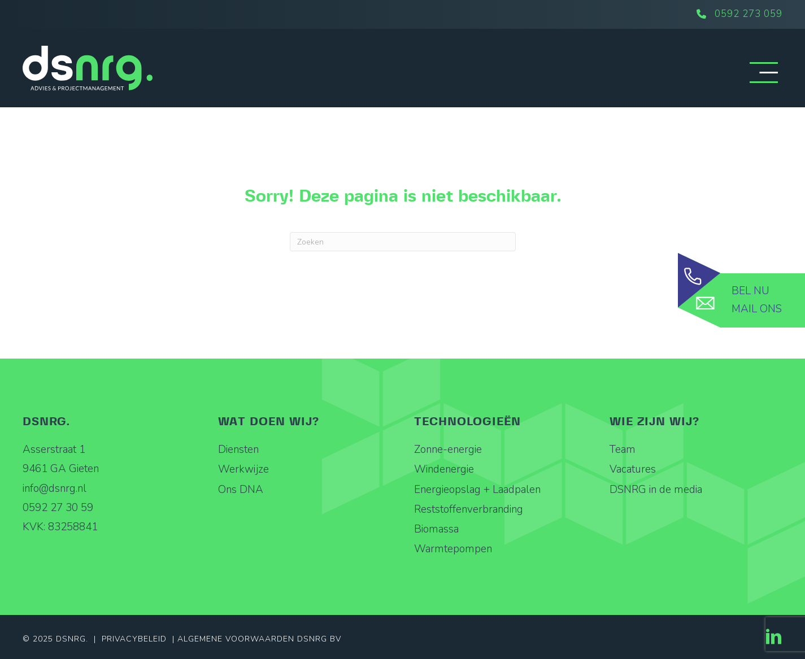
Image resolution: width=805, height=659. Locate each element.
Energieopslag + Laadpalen (477, 489)
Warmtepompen (453, 549)
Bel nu (750, 290)
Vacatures (633, 469)
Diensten (238, 449)
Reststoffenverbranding (468, 509)
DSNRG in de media (656, 489)
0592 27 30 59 (58, 507)
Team (623, 449)
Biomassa (436, 529)
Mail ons (757, 309)
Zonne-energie (448, 449)
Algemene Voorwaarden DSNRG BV (259, 639)
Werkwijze (243, 469)
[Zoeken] (403, 241)
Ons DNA (240, 489)
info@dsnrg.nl (54, 488)
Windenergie (444, 469)
